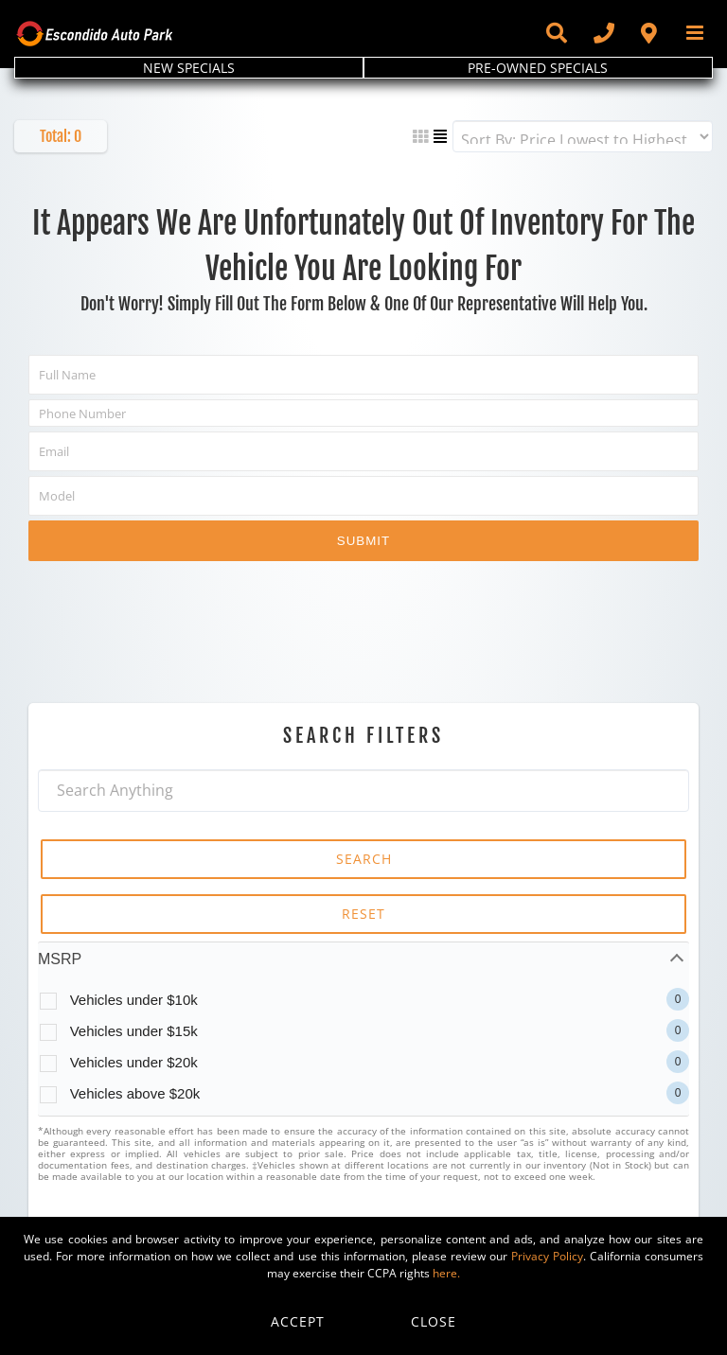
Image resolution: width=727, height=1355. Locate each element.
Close (433, 1321)
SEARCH (364, 859)
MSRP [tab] (59, 959)
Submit (363, 541)
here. (446, 1273)
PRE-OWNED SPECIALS (538, 68)
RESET (363, 914)
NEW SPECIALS (189, 68)
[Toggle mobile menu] (696, 33)
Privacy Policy (547, 1256)
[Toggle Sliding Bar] (555, 33)
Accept (298, 1321)
